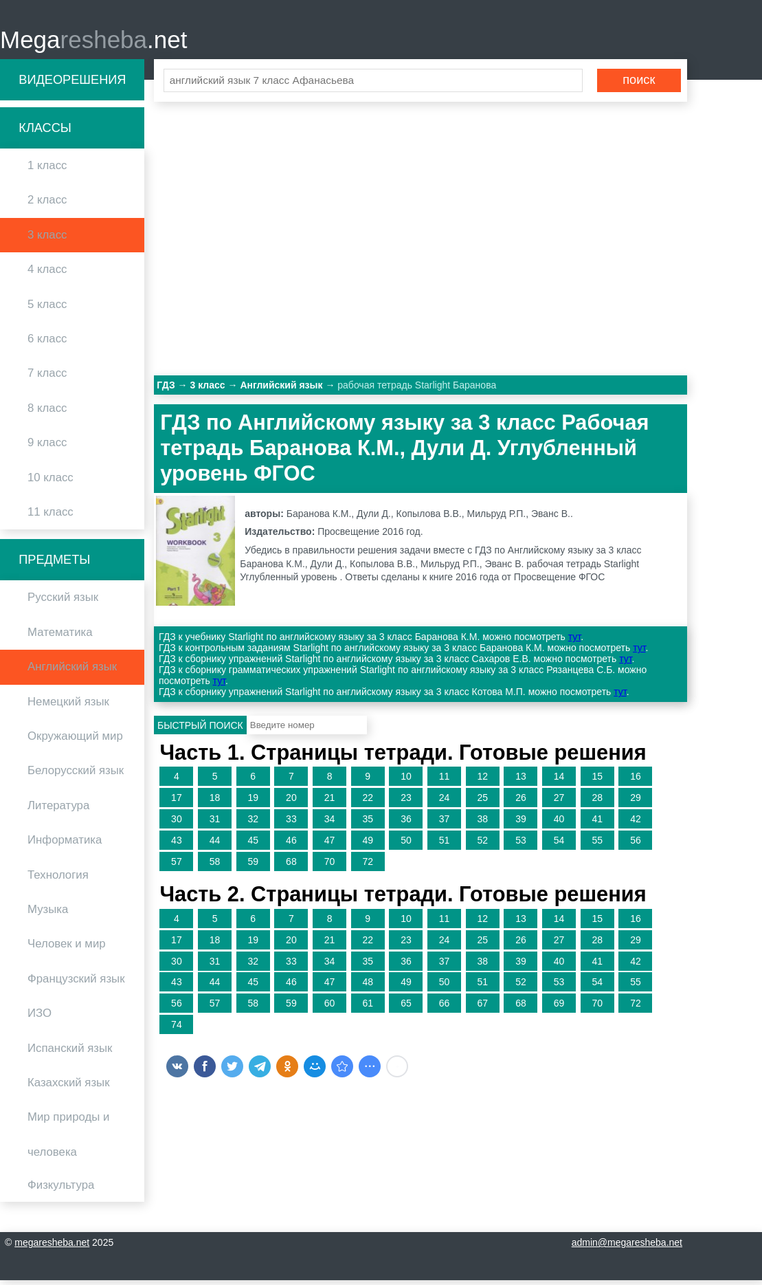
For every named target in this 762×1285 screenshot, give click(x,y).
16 (635, 781)
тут (574, 641)
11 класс (50, 516)
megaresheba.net (51, 1247)
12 (482, 781)
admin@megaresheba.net (627, 1247)
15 (597, 781)
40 (559, 822)
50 (406, 844)
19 (252, 802)
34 (329, 822)
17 (176, 802)
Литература (58, 809)
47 (329, 844)
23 (406, 802)
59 (252, 865)
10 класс (50, 481)
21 (329, 802)
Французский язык (76, 982)
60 (329, 1007)
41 (597, 822)
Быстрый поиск (200, 729)
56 (635, 844)
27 (559, 802)
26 (520, 802)
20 (291, 802)
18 (215, 802)
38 (482, 822)
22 (367, 802)
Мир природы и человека (68, 1139)
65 (406, 1007)
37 (444, 822)
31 (215, 822)
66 (444, 1007)
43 (176, 844)
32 (252, 822)
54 (559, 844)
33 (291, 822)
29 (635, 802)
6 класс (47, 342)
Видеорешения (72, 84)
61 (367, 1007)
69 (559, 1007)
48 (367, 986)
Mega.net (93, 41)
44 (215, 844)
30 (176, 822)
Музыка (47, 913)
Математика (60, 636)
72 (367, 865)
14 (559, 781)
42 (635, 822)
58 (215, 865)
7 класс (47, 377)
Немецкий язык (68, 705)
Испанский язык (69, 1052)
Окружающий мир (75, 740)
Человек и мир (66, 948)
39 (520, 822)
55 (597, 844)
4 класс (47, 274)
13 (520, 781)
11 (444, 781)
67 (482, 1007)
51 (444, 844)
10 (406, 781)
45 (252, 844)
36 (406, 822)
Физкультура (60, 1189)
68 (291, 865)
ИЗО (39, 1017)
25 (482, 802)
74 (176, 1028)
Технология (58, 879)
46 (291, 844)
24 (444, 802)
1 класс (47, 170)
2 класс (47, 204)
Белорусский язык (75, 775)
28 (597, 802)
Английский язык (72, 671)
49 (367, 844)
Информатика (64, 844)
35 (367, 822)
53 (520, 844)
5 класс (47, 308)
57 (176, 865)
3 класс (47, 238)
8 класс (47, 412)
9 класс (47, 447)
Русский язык (62, 601)
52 (482, 844)
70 (329, 865)
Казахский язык (68, 1086)
